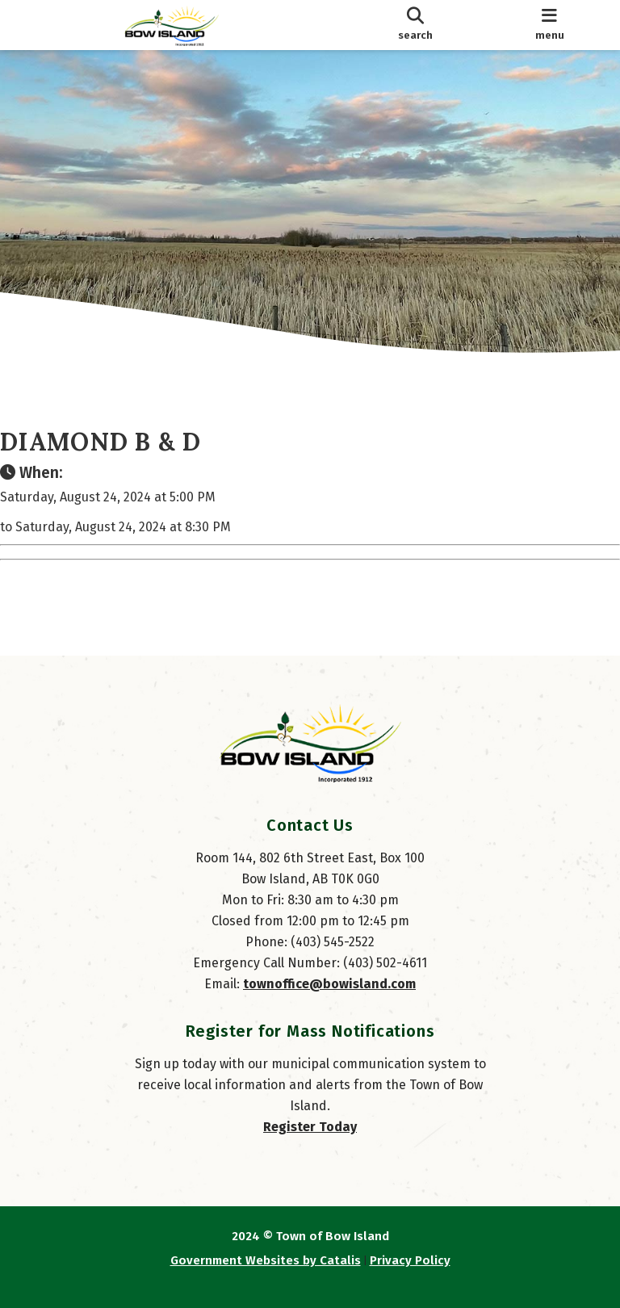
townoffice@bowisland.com (329, 983)
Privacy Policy (410, 1260)
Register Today (310, 1126)
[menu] (549, 25)
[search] (415, 25)
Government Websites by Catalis (265, 1260)
